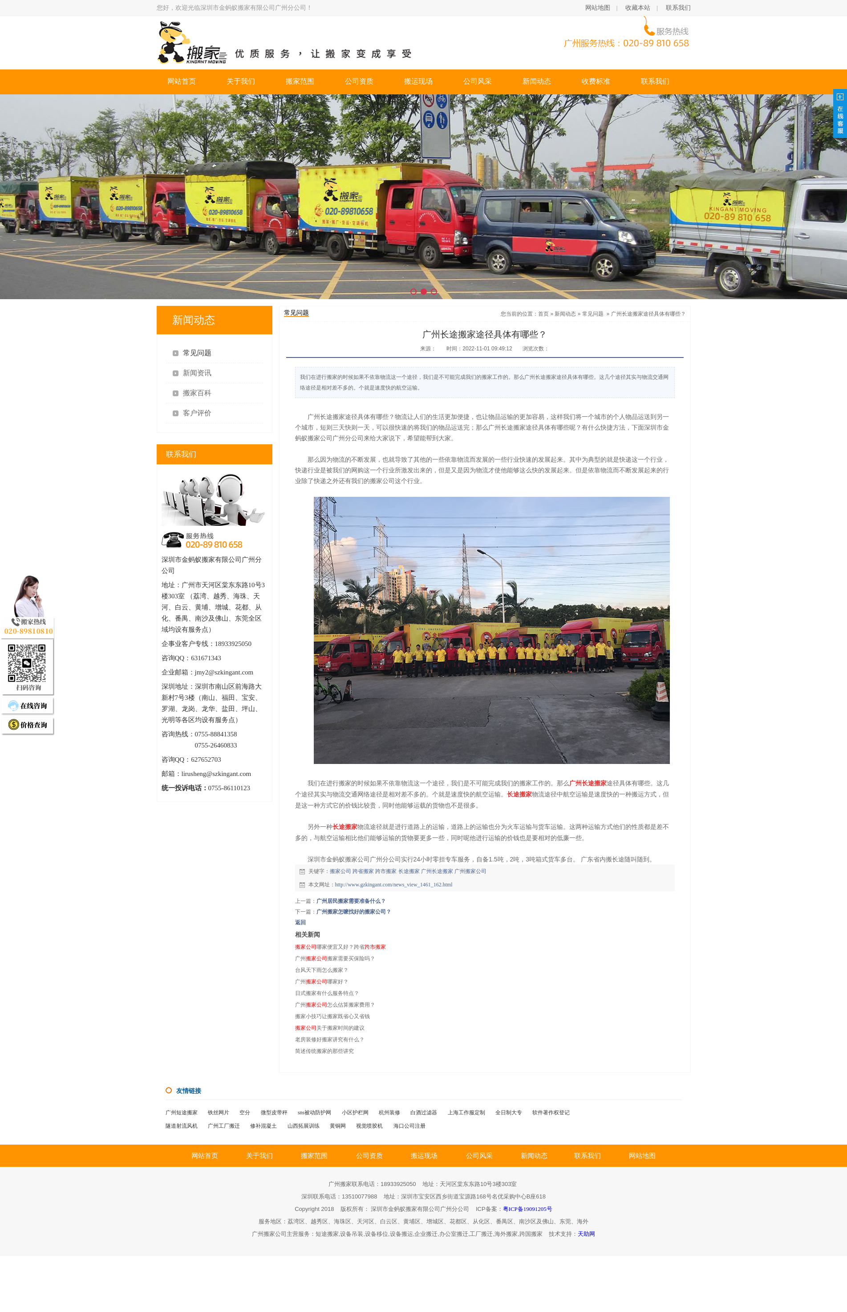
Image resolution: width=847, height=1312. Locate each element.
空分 (244, 1112)
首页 (543, 314)
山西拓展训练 (304, 1126)
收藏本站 (637, 7)
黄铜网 (338, 1126)
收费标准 (596, 81)
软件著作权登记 (551, 1112)
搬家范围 (300, 81)
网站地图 (597, 7)
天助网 (586, 1234)
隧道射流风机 (182, 1126)
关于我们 (241, 81)
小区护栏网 (355, 1112)
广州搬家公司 (470, 871)
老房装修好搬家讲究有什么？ (330, 1039)
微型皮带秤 (274, 1112)
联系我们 (678, 7)
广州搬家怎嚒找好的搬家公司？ (353, 912)
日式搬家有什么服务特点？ (327, 993)
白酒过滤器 (423, 1112)
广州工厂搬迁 (224, 1126)
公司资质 (359, 81)
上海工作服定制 (466, 1112)
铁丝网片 (218, 1112)
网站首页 (181, 81)
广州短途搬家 (182, 1112)
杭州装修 (389, 1112)
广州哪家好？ (322, 982)
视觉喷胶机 (369, 1126)
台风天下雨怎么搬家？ (322, 970)
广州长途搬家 (437, 871)
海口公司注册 (409, 1126)
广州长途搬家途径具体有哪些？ (648, 314)
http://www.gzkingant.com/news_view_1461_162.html (394, 884)
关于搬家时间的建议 (330, 1028)
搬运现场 (418, 81)
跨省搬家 (363, 871)
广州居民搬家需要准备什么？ (351, 901)
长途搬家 (409, 871)
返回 (300, 922)
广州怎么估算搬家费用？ (335, 1005)
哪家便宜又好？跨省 (340, 947)
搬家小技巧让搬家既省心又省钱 (332, 1016)
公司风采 (477, 81)
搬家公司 (340, 871)
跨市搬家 (386, 871)
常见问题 (593, 314)
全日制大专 (508, 1112)
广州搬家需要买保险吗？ (335, 958)
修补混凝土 (263, 1126)
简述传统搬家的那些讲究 (324, 1051)
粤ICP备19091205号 (527, 1209)
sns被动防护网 (314, 1112)
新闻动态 (537, 81)
